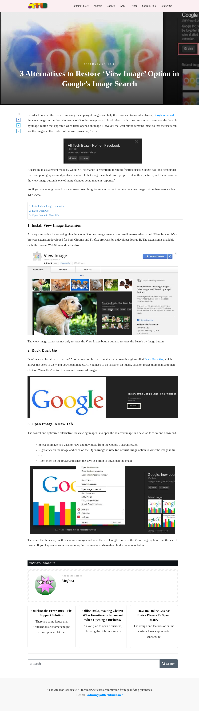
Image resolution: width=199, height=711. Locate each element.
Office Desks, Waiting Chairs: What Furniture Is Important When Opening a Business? (102, 615)
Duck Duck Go (153, 359)
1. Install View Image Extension (46, 206)
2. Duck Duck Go (39, 210)
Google (49, 563)
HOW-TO (35, 563)
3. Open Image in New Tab (44, 215)
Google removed (164, 115)
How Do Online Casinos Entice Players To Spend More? (153, 615)
